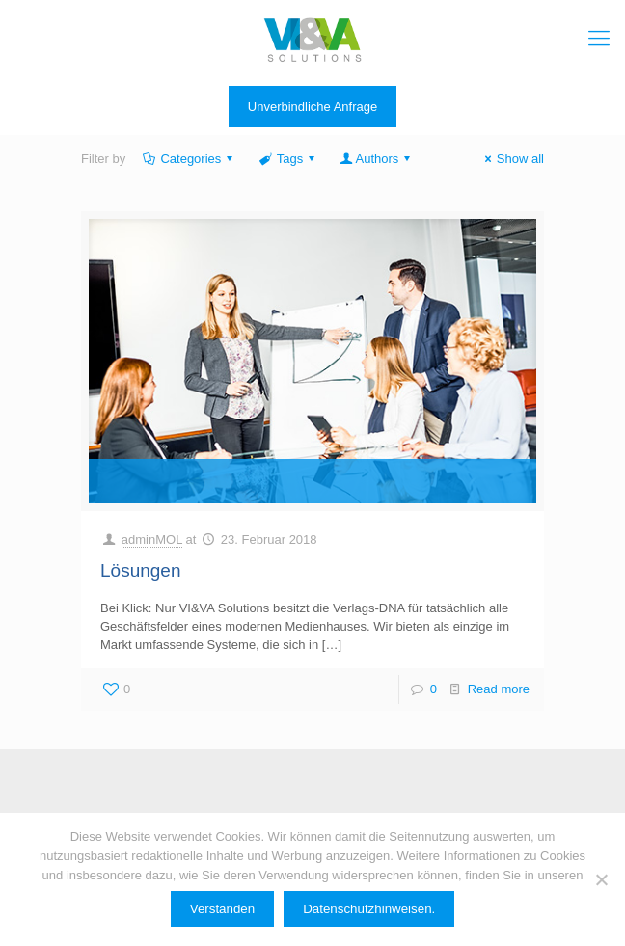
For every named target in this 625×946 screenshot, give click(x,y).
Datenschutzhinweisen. (369, 909)
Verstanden (222, 909)
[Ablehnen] (601, 879)
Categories (189, 158)
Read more (499, 689)
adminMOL (152, 539)
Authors (377, 158)
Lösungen (140, 570)
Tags (288, 158)
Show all (511, 158)
